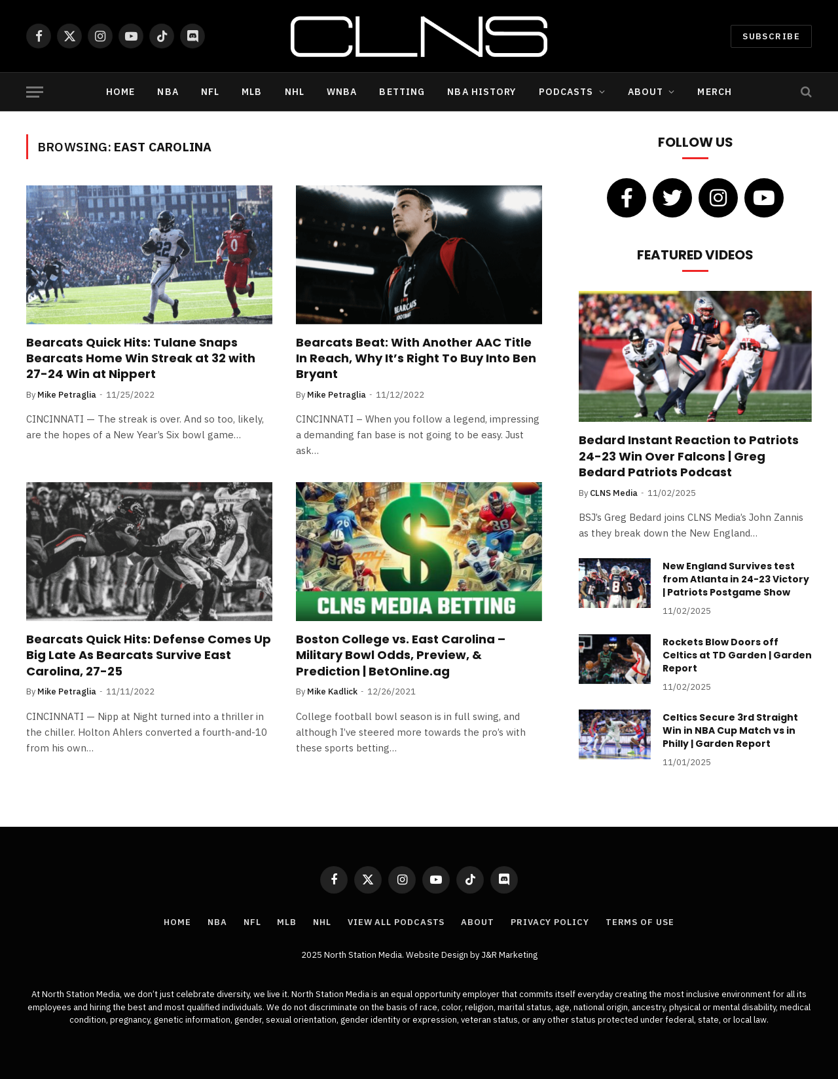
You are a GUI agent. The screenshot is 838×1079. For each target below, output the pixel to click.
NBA (167, 92)
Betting (402, 92)
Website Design (438, 954)
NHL (294, 92)
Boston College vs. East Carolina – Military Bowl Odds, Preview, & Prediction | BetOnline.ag (400, 655)
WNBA (342, 92)
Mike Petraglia (66, 394)
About (646, 92)
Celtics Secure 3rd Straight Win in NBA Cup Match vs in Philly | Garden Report (730, 730)
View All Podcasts (396, 922)
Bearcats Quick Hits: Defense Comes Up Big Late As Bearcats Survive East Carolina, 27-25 (148, 655)
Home (120, 92)
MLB (252, 92)
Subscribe (771, 36)
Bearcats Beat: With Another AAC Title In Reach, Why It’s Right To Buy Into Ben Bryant (416, 359)
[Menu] (34, 92)
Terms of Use (640, 922)
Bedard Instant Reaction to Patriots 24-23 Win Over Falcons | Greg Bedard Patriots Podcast (689, 456)
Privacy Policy (550, 922)
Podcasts (566, 92)
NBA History (481, 92)
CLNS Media (614, 493)
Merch (714, 92)
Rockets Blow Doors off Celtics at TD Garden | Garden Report (737, 655)
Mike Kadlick (332, 691)
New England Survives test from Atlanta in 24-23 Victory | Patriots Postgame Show (736, 579)
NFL (210, 92)
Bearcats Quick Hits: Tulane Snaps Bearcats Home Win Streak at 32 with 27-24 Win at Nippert (140, 359)
